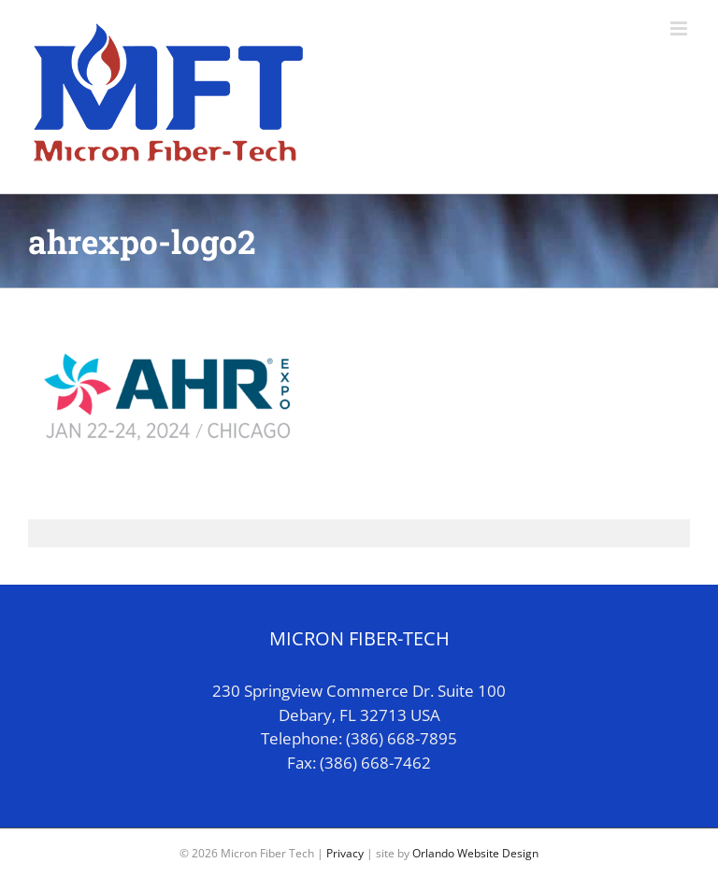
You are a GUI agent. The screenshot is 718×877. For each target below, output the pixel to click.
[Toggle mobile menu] (680, 28)
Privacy (345, 853)
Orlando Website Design (475, 853)
